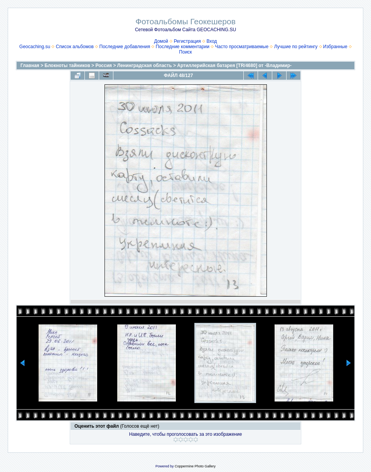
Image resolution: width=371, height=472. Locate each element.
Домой (161, 41)
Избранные (335, 46)
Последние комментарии (182, 46)
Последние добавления (124, 46)
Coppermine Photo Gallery (195, 466)
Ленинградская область (144, 65)
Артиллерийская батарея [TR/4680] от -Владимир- (234, 65)
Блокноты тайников (67, 65)
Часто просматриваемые (242, 46)
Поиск (185, 52)
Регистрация (187, 41)
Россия (103, 65)
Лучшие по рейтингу (295, 46)
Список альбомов (75, 46)
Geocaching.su (34, 46)
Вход (211, 41)
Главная (29, 65)
